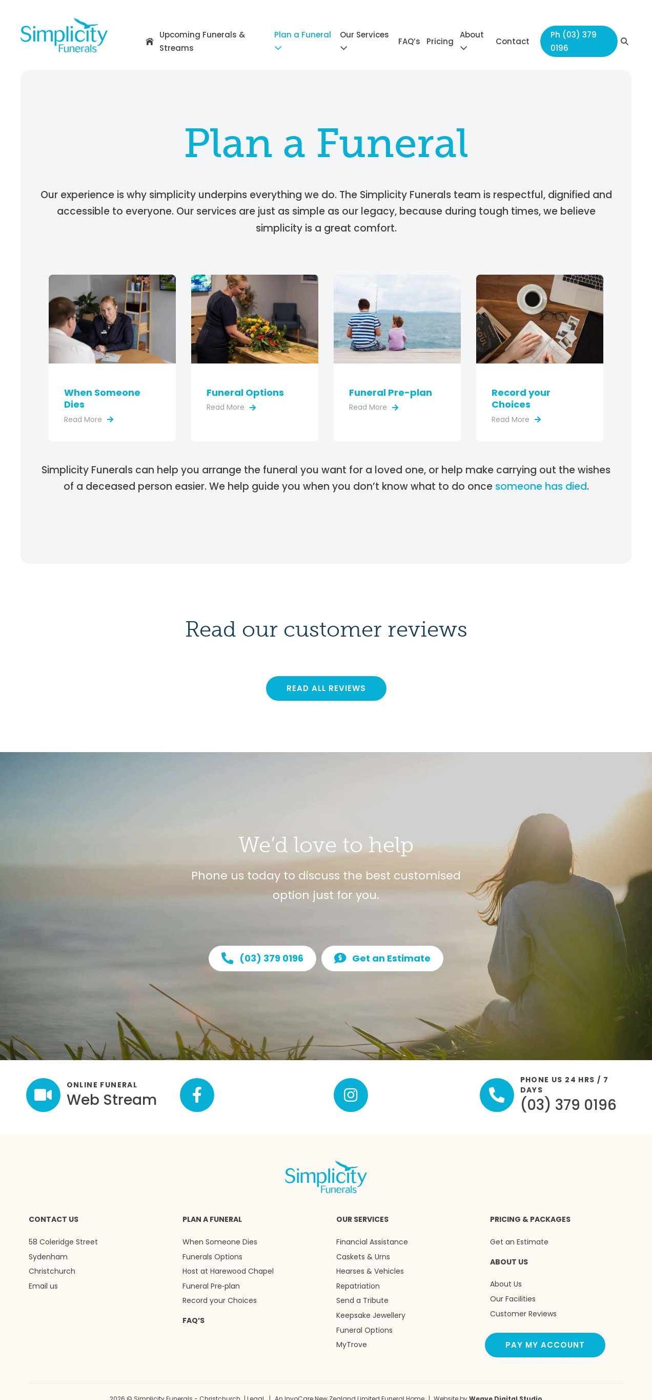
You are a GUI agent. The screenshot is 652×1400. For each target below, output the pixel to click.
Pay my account (545, 1344)
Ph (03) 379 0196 (574, 41)
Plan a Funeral (302, 40)
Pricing (440, 41)
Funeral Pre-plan (390, 392)
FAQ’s (409, 41)
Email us (43, 1286)
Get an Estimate (519, 1242)
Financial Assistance (372, 1242)
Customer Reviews (523, 1314)
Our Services (364, 40)
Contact (512, 41)
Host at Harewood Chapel (228, 1271)
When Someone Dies (102, 398)
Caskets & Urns (363, 1257)
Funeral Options (245, 392)
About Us (509, 1262)
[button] (624, 41)
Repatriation (358, 1286)
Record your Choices (521, 398)
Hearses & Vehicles (370, 1271)
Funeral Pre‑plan (211, 1286)
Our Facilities (513, 1299)
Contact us (53, 1219)
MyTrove (351, 1344)
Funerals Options (212, 1257)
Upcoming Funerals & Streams (202, 41)
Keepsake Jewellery (370, 1315)
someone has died (541, 486)
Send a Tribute (362, 1300)
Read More (89, 419)
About (472, 40)
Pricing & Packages (530, 1219)
